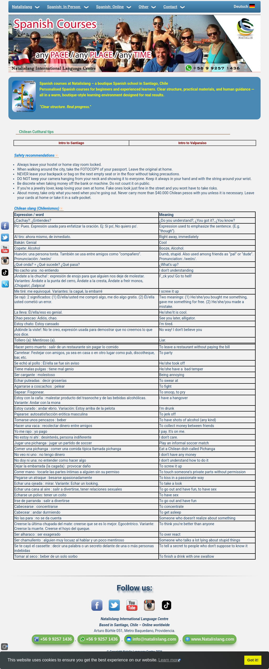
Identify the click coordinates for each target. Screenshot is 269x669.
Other (147, 6)
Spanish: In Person (67, 6)
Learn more (169, 660)
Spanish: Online (113, 6)
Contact (173, 6)
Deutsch (245, 6)
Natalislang (25, 6)
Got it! (252, 660)
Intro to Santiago (71, 143)
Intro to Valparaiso (192, 143)
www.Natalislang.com (209, 639)
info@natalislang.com (151, 639)
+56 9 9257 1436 (53, 639)
